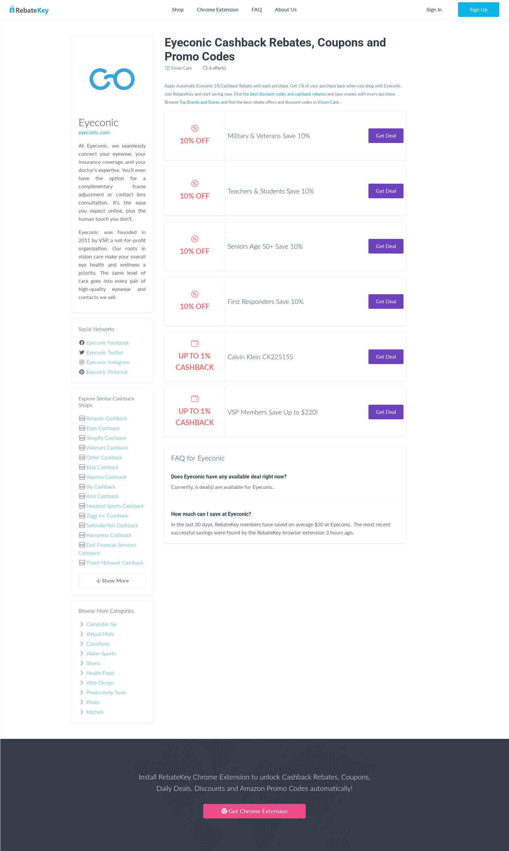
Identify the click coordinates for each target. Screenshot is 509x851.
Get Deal (386, 135)
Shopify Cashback (106, 438)
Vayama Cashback (106, 477)
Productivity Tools (106, 692)
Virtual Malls (100, 634)
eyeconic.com (94, 132)
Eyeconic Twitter (104, 352)
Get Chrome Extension (254, 811)
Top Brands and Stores (200, 102)
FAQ (257, 9)
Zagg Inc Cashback (107, 515)
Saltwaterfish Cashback (112, 525)
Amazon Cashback (106, 418)
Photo (93, 702)
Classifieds (98, 643)
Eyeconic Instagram (108, 362)
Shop (178, 9)
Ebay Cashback (103, 428)
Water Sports (101, 653)
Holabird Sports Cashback (115, 506)
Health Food (100, 673)
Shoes (93, 663)
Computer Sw (101, 624)
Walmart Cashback (107, 447)
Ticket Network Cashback (114, 562)
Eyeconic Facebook (107, 342)
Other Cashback (104, 457)
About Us (286, 9)
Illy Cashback (100, 486)
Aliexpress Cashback (109, 535)
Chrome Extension (218, 9)
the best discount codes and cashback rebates (284, 94)
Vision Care (181, 68)
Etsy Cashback (102, 467)
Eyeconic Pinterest (107, 372)
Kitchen (95, 712)
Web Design (100, 682)
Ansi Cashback (102, 496)
